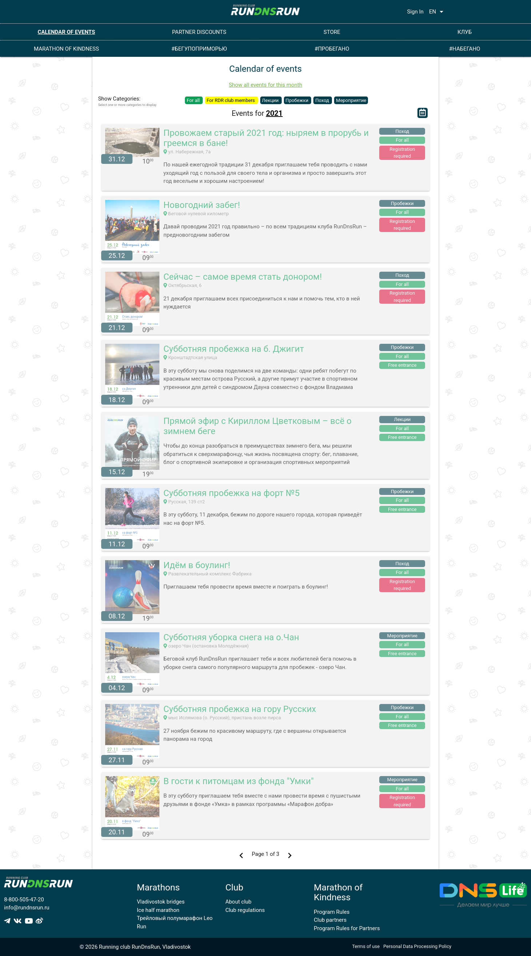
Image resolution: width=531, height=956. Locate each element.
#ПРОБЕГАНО (331, 49)
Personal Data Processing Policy (417, 946)
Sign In (415, 11)
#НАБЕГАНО (464, 49)
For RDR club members (231, 100)
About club (238, 901)
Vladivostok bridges (161, 901)
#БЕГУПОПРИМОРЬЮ (199, 49)
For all (194, 100)
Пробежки (298, 100)
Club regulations (245, 910)
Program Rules (331, 912)
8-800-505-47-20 (24, 899)
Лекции (271, 100)
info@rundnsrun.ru (26, 907)
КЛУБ (464, 32)
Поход (322, 100)
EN (437, 11)
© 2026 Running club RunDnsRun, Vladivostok (135, 947)
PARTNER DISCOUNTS (199, 32)
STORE (332, 32)
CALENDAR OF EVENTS (66, 32)
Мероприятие (351, 100)
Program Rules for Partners (347, 928)
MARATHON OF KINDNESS (66, 49)
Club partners (330, 920)
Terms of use (366, 946)
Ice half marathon (158, 910)
